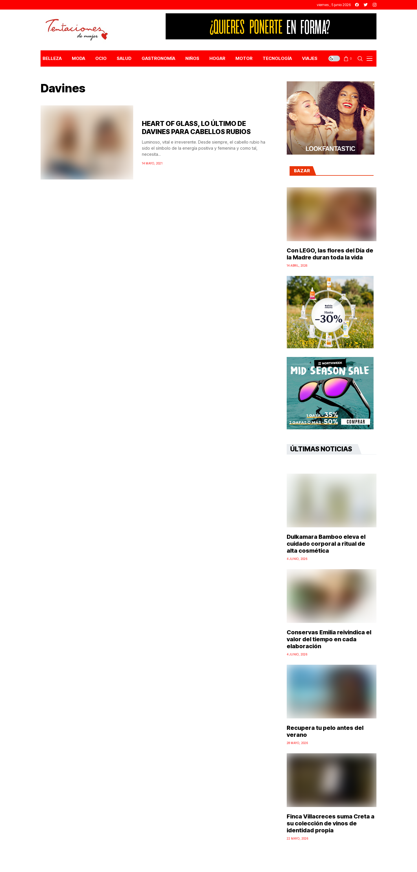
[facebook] (357, 5)
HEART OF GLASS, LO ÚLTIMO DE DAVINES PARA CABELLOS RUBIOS (196, 128)
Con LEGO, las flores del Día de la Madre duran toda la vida (330, 254)
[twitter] (366, 4)
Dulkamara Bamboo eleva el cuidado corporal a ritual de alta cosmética (326, 543)
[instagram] (374, 5)
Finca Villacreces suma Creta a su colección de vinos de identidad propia (330, 823)
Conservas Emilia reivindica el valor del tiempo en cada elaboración (329, 639)
